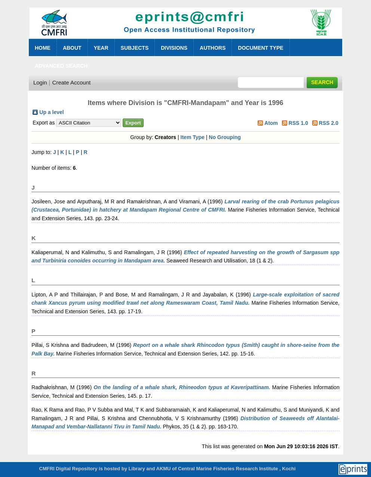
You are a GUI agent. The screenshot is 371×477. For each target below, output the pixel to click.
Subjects (135, 48)
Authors (213, 48)
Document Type (260, 48)
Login (40, 82)
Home (42, 48)
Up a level (51, 112)
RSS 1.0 (298, 123)
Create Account (71, 82)
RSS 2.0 (328, 123)
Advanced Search (61, 66)
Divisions (174, 48)
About (72, 48)
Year (101, 48)
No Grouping (225, 137)
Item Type (193, 137)
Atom (271, 123)
